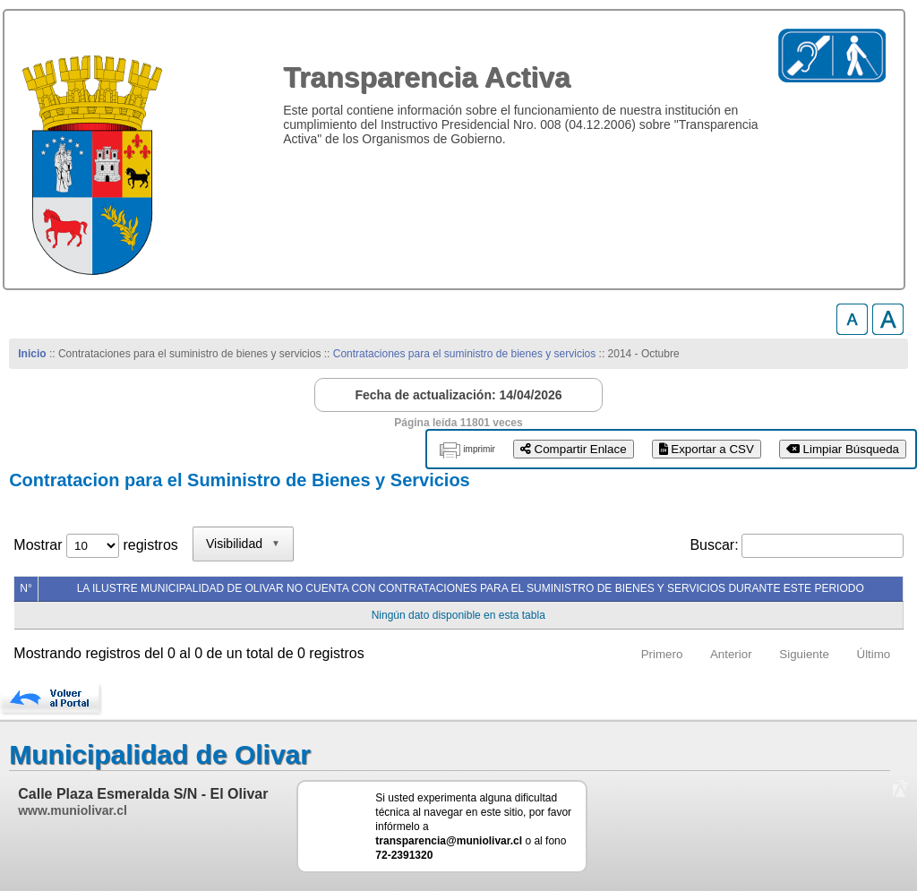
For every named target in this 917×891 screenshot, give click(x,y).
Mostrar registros (95, 545)
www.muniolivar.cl (72, 810)
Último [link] (874, 654)
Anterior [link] (731, 654)
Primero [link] (662, 654)
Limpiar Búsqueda (842, 449)
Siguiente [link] (804, 654)
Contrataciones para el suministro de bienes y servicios (464, 353)
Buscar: (714, 545)
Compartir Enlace (573, 449)
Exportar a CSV (706, 449)
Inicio (32, 353)
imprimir (479, 449)
